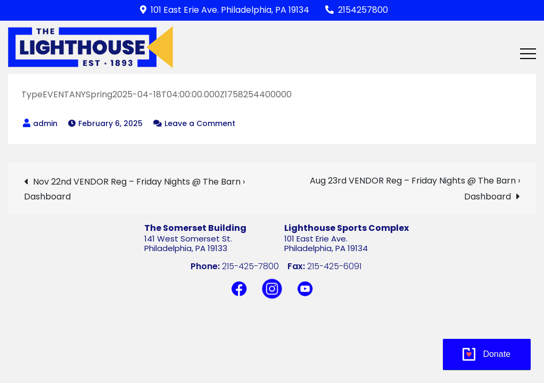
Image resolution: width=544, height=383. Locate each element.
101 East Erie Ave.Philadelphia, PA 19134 (326, 243)
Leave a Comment (199, 123)
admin (45, 123)
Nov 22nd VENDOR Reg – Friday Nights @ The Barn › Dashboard (134, 189)
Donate (496, 354)
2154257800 (356, 10)
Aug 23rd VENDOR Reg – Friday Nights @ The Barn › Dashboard (415, 188)
